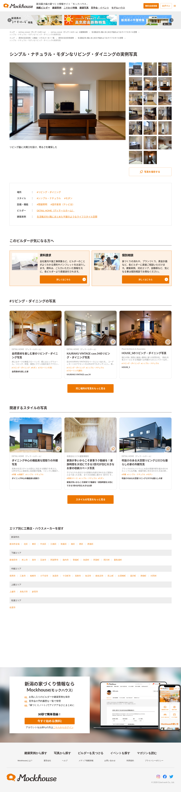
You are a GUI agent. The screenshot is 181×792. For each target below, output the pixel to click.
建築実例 (56, 8)
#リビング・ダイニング (49, 192)
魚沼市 (88, 576)
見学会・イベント (100, 8)
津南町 (143, 576)
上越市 (12, 591)
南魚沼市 (99, 576)
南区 (73, 544)
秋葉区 (64, 544)
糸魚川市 (24, 591)
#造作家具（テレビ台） (63, 204)
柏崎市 (33, 576)
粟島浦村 (118, 560)
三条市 (23, 576)
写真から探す (62, 753)
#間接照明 (42, 204)
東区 (34, 544)
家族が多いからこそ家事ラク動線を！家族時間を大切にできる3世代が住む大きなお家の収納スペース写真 (90, 464)
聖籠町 (76, 560)
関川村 (107, 560)
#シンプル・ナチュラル (49, 198)
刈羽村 (154, 576)
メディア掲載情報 (86, 760)
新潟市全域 (14, 544)
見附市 (78, 576)
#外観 (14, 474)
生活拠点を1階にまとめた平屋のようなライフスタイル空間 (114, 32)
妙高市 (35, 591)
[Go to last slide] (9, 20)
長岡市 (12, 576)
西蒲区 (90, 544)
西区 (81, 544)
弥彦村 (86, 560)
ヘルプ (65, 760)
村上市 (25, 560)
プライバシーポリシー (154, 760)
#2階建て (20, 474)
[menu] (175, 6)
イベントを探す (120, 753)
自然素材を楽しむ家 (20, 371)
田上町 (111, 576)
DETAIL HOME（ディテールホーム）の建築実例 (69, 32)
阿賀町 (96, 560)
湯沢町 (133, 576)
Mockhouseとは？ (25, 760)
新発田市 (13, 560)
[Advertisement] (91, 642)
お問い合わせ (109, 760)
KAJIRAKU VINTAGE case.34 (79, 374)
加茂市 (55, 576)
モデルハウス (118, 8)
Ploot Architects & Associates (133, 349)
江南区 (53, 544)
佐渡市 (12, 607)
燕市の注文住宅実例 (66, 38)
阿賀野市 (54, 560)
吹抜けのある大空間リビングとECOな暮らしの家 (142, 478)
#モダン (68, 198)
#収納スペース (72, 478)
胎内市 (66, 560)
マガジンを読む (147, 753)
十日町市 (67, 576)
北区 (26, 544)
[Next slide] (171, 20)
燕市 (34, 560)
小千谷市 (44, 576)
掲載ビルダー (43, 8)
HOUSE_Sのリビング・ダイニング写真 (144, 353)
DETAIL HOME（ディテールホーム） (33, 32)
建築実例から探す (35, 753)
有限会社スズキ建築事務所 (78, 456)
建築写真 (84, 8)
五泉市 (43, 560)
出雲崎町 (122, 576)
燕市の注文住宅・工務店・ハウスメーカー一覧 (36, 38)
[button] (63, 279)
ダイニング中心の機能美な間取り (26, 478)
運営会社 (47, 760)
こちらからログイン (63, 727)
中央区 (43, 544)
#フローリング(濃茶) (74, 371)
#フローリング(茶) (45, 368)
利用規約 (130, 760)
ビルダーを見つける (90, 753)
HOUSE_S (126, 367)
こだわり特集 (70, 8)
